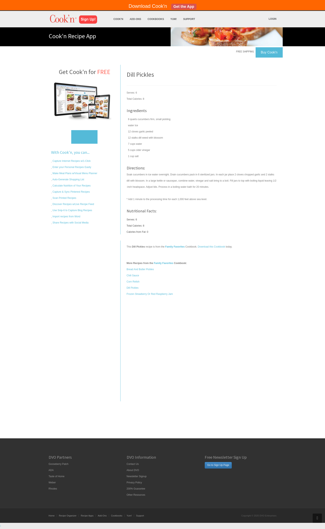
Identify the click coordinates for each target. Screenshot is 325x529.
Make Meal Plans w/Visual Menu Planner (74, 173)
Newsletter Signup (137, 476)
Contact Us (133, 464)
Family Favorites (163, 263)
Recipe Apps (87, 515)
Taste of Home (56, 476)
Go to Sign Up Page (218, 465)
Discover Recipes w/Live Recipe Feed (73, 204)
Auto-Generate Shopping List (68, 179)
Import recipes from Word (66, 216)
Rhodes (53, 488)
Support (189, 19)
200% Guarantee (136, 488)
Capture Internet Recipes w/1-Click (71, 161)
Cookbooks (156, 19)
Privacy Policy (134, 482)
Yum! (173, 19)
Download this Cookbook (211, 246)
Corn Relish (133, 281)
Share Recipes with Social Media (70, 222)
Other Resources (136, 494)
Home (52, 515)
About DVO (133, 470)
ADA (51, 470)
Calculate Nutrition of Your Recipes (71, 185)
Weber (52, 482)
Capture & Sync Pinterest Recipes (71, 191)
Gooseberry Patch (59, 464)
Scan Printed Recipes (64, 198)
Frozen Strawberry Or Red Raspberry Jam (150, 294)
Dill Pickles (133, 287)
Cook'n (118, 19)
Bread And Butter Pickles (140, 269)
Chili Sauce (133, 275)
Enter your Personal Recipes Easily (71, 167)
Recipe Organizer (68, 515)
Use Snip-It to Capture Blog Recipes (72, 210)
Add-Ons (135, 19)
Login (273, 18)
